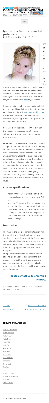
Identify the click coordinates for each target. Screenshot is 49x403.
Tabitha (22, 289)
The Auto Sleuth (9, 373)
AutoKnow (7, 348)
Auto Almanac (8, 333)
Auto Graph (7, 336)
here (26, 99)
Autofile (6, 345)
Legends (6, 361)
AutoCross (7, 339)
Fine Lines (7, 354)
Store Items (37, 286)
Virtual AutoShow (10, 329)
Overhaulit (7, 364)
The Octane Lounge (10, 376)
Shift (5, 370)
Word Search (8, 382)
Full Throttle (27, 286)
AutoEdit (6, 342)
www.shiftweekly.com (33, 112)
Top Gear (6, 379)
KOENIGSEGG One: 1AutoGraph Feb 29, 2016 (35, 309)
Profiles (6, 367)
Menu (25, 21)
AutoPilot (6, 351)
